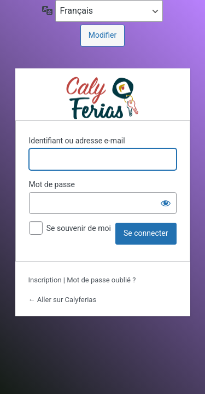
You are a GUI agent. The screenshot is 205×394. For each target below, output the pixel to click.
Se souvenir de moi (78, 228)
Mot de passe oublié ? (101, 280)
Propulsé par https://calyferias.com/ (102, 97)
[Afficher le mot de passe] (166, 203)
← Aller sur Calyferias (62, 300)
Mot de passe (52, 184)
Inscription (45, 280)
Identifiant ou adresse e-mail (77, 140)
